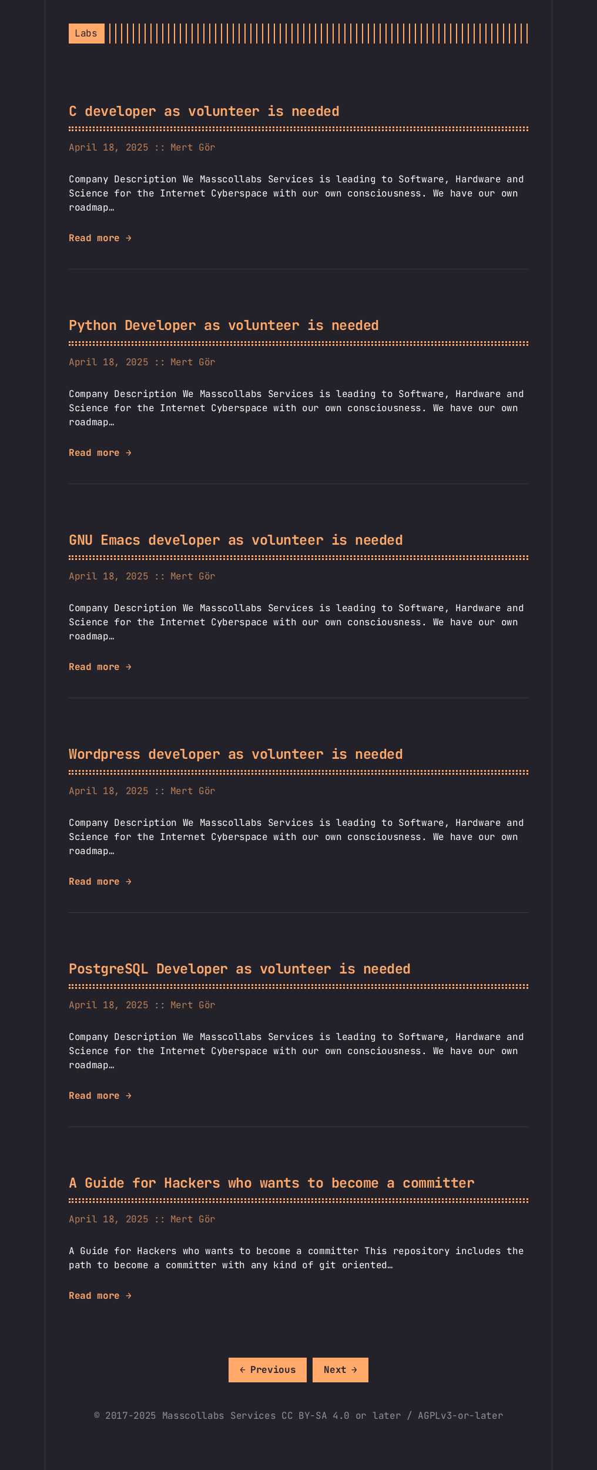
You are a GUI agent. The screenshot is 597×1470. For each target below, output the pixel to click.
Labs (86, 33)
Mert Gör (193, 147)
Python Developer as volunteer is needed (224, 325)
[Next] (340, 1370)
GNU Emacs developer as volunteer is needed (236, 540)
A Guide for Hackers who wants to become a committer (271, 1183)
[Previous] (268, 1370)
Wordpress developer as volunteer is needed (236, 754)
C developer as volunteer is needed (204, 111)
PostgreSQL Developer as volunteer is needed (240, 968)
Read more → (100, 238)
